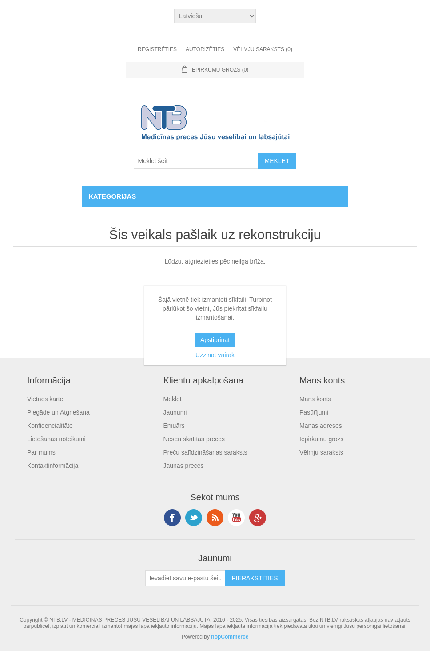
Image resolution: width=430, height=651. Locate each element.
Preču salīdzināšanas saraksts (205, 452)
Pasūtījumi (313, 412)
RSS (215, 517)
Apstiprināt (215, 339)
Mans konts (315, 399)
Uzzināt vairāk (215, 355)
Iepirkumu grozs (321, 439)
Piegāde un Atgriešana (58, 412)
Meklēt (172, 399)
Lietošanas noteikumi (56, 439)
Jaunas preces (183, 465)
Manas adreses (320, 425)
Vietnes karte (45, 399)
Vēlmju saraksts (321, 452)
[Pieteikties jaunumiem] (185, 578)
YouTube (236, 517)
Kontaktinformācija (52, 465)
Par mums (41, 452)
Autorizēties (205, 49)
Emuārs (174, 425)
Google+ (257, 517)
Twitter (193, 517)
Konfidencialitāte (50, 425)
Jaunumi (175, 412)
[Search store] (196, 161)
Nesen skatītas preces (194, 439)
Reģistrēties (157, 49)
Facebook (172, 517)
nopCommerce (229, 637)
